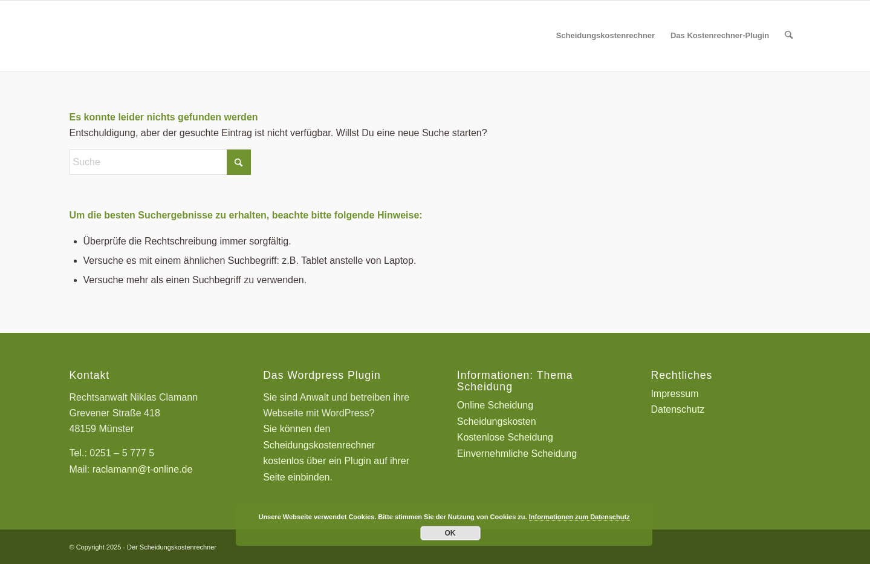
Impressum (674, 394)
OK (450, 533)
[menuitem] (605, 36)
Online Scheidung (495, 405)
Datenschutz (677, 409)
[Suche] (788, 36)
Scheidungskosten (496, 421)
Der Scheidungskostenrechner (171, 547)
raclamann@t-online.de (143, 469)
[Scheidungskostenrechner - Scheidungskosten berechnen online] (160, 36)
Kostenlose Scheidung (505, 437)
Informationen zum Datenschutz (579, 516)
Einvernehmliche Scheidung (517, 453)
